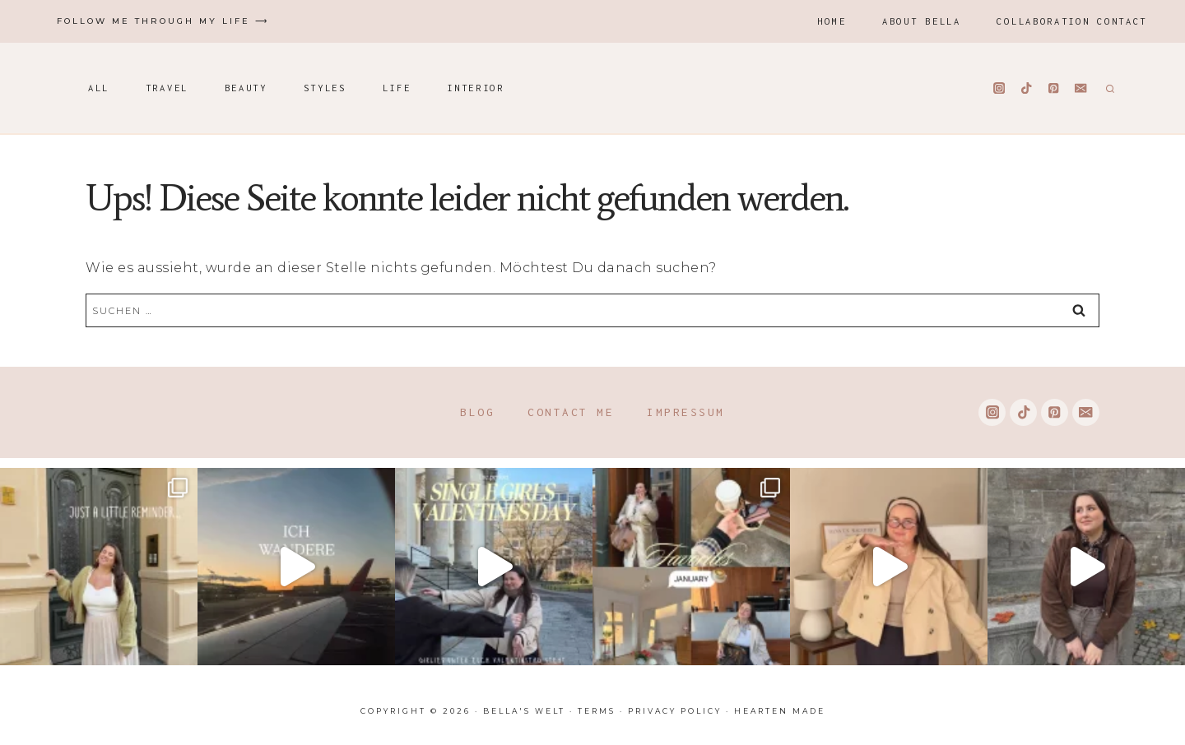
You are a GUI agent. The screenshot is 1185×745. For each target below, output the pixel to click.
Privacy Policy (675, 710)
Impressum (686, 412)
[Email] (1081, 88)
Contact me (570, 412)
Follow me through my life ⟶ (163, 21)
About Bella (921, 21)
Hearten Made (779, 710)
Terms (597, 710)
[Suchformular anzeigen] (1108, 88)
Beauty (246, 87)
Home (831, 21)
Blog (477, 412)
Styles (325, 87)
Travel (167, 87)
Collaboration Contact (1072, 21)
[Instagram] (999, 88)
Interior (475, 87)
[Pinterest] (1054, 88)
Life (397, 87)
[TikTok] (1027, 88)
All (98, 87)
